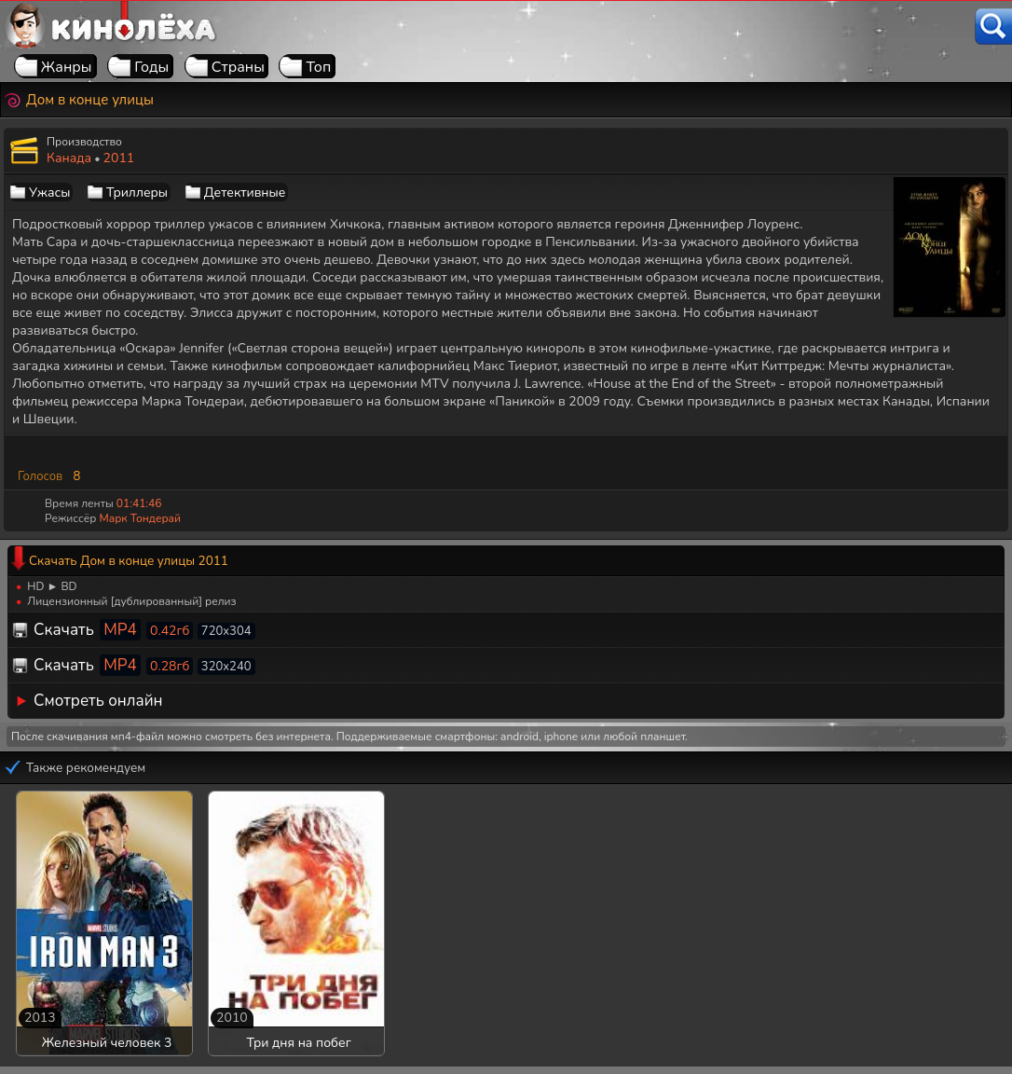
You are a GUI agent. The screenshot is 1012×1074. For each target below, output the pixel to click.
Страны (238, 67)
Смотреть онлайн (98, 700)
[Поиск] (993, 26)
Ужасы (49, 192)
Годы (151, 67)
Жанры (66, 67)
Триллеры (137, 192)
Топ (318, 67)
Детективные (245, 192)
